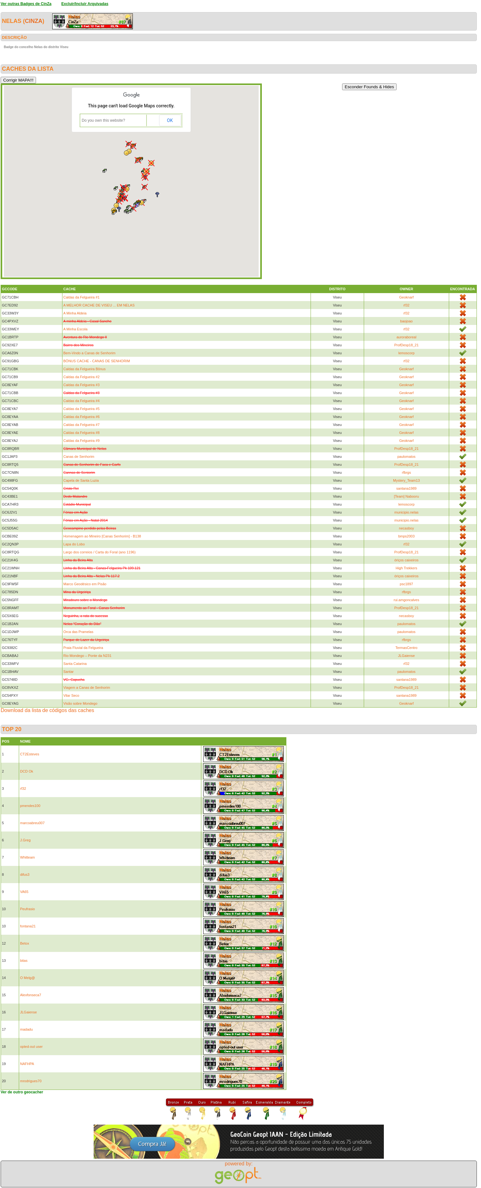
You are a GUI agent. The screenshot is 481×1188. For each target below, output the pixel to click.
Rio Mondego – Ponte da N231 (87, 656)
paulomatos (406, 456)
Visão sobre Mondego (80, 703)
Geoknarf (406, 297)
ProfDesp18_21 (406, 345)
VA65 (24, 892)
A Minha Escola (75, 329)
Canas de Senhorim (78, 456)
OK (170, 120)
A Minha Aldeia (75, 313)
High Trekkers (406, 568)
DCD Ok (26, 771)
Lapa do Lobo (74, 544)
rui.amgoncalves (406, 600)
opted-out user (31, 1046)
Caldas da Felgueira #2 (81, 377)
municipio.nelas (406, 512)
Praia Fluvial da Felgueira (83, 648)
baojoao (406, 321)
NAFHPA (27, 1064)
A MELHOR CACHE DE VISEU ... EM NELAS (99, 305)
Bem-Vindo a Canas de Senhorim (89, 353)
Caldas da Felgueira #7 (81, 425)
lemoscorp (406, 353)
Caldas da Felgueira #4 (81, 401)
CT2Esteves (29, 754)
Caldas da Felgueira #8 (81, 433)
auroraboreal (406, 337)
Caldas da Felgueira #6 (81, 417)
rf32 (406, 305)
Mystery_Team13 (406, 480)
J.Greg (25, 840)
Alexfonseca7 (30, 995)
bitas (23, 960)
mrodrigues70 (30, 1081)
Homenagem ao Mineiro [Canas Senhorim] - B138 (102, 536)
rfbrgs (406, 472)
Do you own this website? (103, 120)
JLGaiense (406, 656)
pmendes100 (30, 806)
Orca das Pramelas (78, 632)
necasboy (406, 528)
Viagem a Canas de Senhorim (86, 687)
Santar (68, 671)
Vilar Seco (71, 695)
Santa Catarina (75, 664)
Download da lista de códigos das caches (47, 710)
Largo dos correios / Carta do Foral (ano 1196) (99, 552)
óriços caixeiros (406, 560)
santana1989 (406, 488)
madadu (26, 1029)
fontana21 (28, 926)
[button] (114, 212)
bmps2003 (406, 536)
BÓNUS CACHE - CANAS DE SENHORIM (96, 361)
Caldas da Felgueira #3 (81, 385)
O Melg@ (27, 978)
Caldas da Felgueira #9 (81, 441)
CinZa (33, 21)
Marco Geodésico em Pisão (84, 584)
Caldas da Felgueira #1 (81, 297)
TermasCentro (406, 648)
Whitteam (27, 857)
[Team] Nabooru (406, 496)
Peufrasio (27, 909)
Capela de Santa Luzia (81, 480)
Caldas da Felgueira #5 (81, 409)
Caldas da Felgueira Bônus (84, 369)
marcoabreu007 (32, 823)
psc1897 (406, 584)
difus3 (24, 874)
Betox (24, 943)
